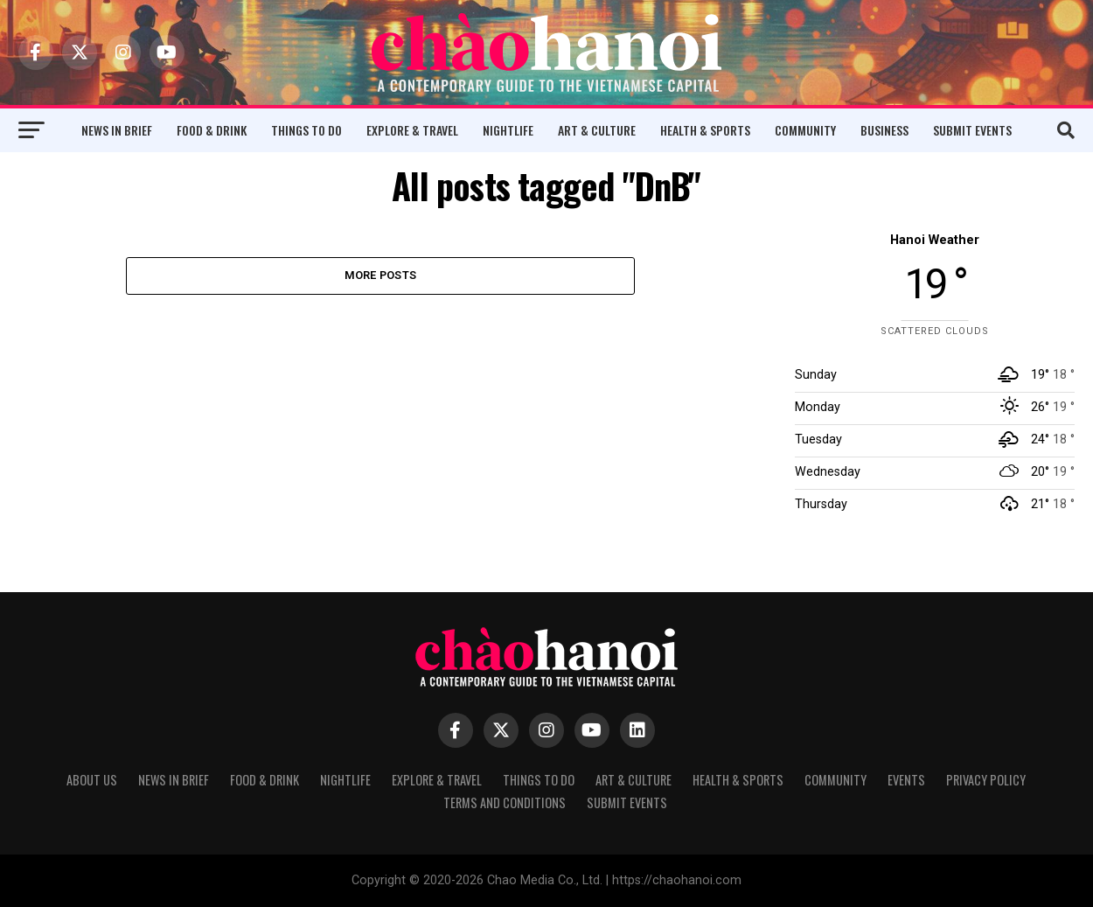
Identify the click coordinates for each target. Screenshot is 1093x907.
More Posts (381, 276)
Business (884, 130)
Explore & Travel (412, 130)
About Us (91, 780)
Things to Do (306, 130)
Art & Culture (597, 130)
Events (906, 780)
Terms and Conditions (504, 802)
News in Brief (116, 130)
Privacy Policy (986, 780)
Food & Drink (212, 130)
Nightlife (508, 130)
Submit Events (972, 130)
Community (805, 130)
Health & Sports (705, 130)
